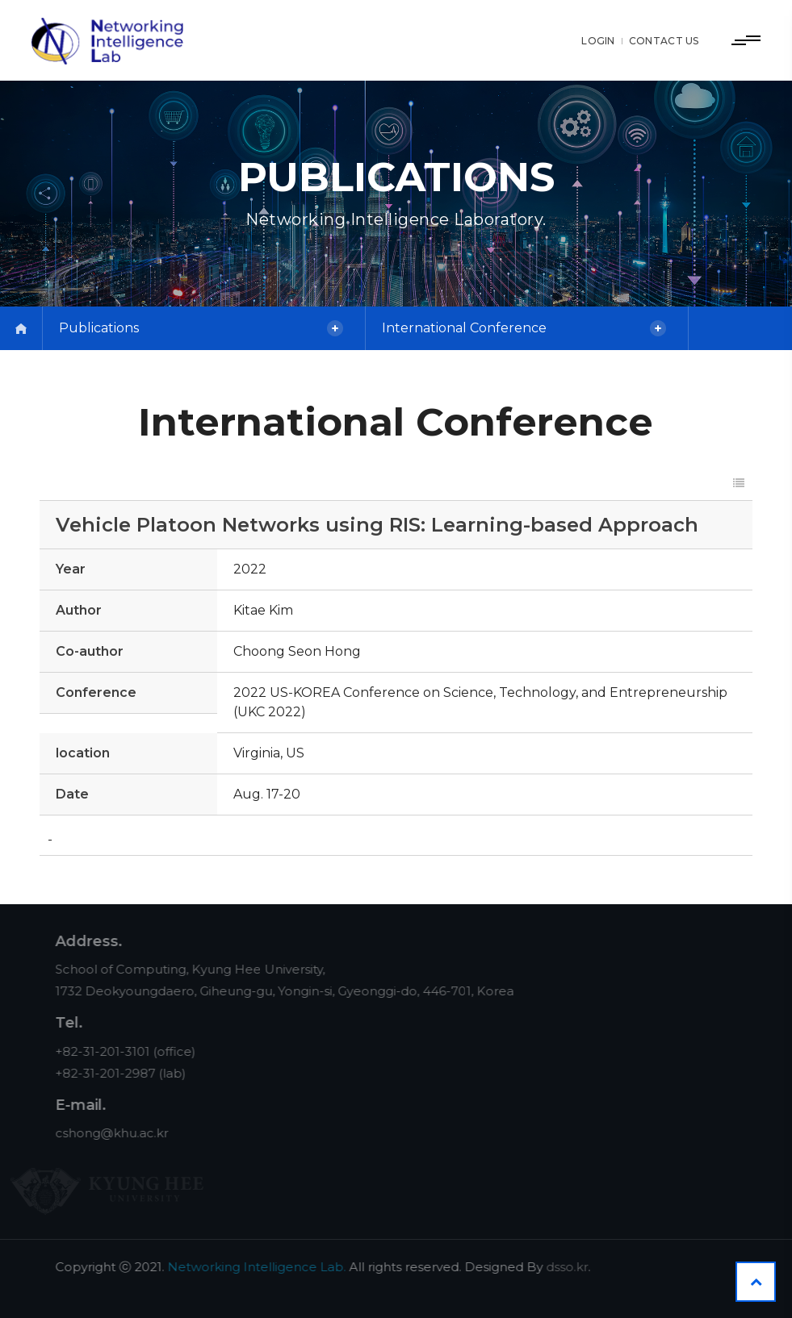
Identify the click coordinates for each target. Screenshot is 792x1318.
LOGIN (598, 41)
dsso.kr (580, 1266)
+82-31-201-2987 (118, 1073)
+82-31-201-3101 (115, 1051)
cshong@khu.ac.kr (124, 1133)
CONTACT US (664, 41)
